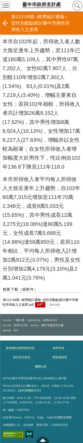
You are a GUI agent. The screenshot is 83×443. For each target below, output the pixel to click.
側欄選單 (5, 5)
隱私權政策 (60, 357)
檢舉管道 (58, 348)
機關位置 (40, 366)
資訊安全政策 (21, 357)
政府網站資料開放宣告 (20, 348)
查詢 (77, 5)
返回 (5, 23)
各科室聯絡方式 (29, 390)
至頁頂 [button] (42, 440)
